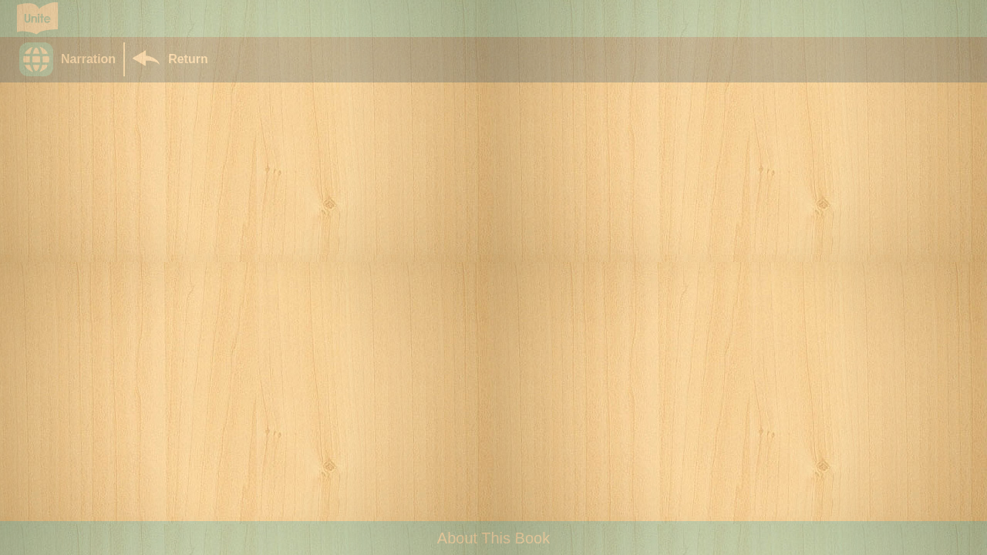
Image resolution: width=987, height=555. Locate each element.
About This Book (493, 538)
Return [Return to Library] (188, 59)
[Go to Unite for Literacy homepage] (37, 18)
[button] (71, 59)
